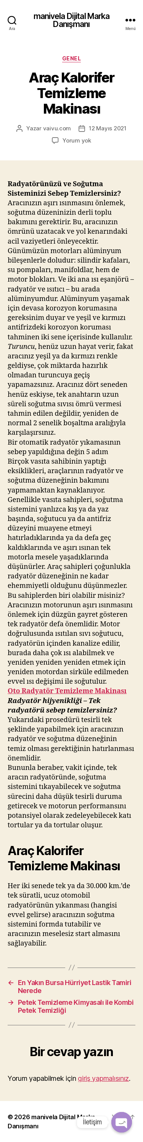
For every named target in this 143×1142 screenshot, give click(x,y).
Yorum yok (77, 140)
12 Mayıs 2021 (108, 128)
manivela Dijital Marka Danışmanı (72, 20)
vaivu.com (57, 128)
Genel (71, 58)
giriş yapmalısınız (103, 1078)
